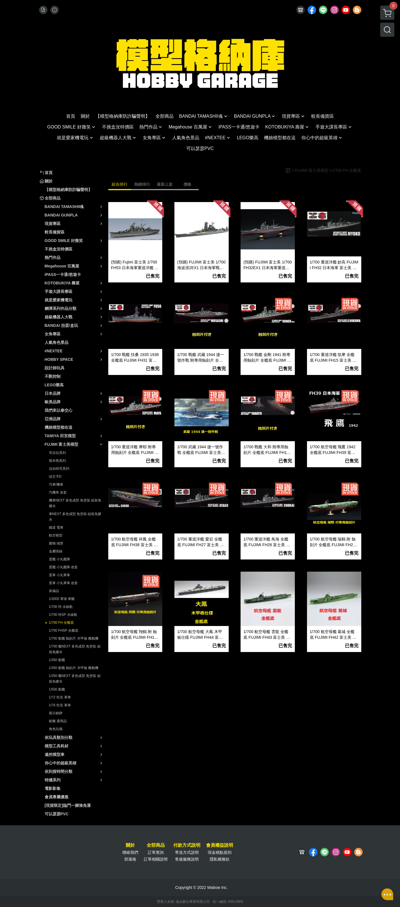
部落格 (130, 859)
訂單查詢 (156, 852)
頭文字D (55, 477)
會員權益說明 (219, 845)
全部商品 (156, 845)
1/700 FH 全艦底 (61, 623)
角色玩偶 (55, 729)
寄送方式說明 (187, 852)
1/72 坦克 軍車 (60, 697)
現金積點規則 (220, 852)
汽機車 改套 (58, 492)
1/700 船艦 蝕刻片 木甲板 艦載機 (73, 638)
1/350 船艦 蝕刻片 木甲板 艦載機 (73, 668)
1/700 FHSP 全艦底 (63, 630)
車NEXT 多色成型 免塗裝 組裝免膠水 (75, 517)
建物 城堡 (56, 543)
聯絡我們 (130, 852)
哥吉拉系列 (57, 453)
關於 (130, 845)
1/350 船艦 (57, 660)
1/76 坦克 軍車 (60, 705)
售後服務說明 (187, 859)
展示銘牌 (55, 713)
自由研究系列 (59, 469)
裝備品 (54, 591)
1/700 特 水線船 (61, 607)
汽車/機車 (56, 484)
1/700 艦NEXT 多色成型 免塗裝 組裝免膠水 (75, 649)
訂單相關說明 (156, 859)
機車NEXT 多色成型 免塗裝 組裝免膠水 (75, 503)
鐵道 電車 (56, 527)
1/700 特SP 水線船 (63, 615)
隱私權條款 (220, 859)
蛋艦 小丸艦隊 (59, 559)
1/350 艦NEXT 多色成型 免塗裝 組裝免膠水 (75, 678)
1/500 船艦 (57, 689)
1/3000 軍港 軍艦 (62, 599)
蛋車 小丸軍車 (59, 575)
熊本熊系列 (57, 461)
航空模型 (55, 535)
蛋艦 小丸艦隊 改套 (63, 567)
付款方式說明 (186, 845)
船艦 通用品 (58, 721)
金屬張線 (55, 551)
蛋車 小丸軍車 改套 (63, 583)
